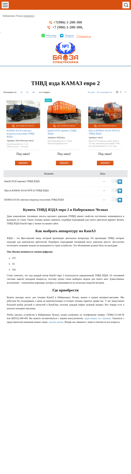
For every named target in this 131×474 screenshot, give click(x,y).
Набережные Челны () (18, 16)
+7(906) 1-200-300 (67, 22)
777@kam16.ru (83, 36)
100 (33, 92)
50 (27, 92)
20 (21, 92)
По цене (91, 92)
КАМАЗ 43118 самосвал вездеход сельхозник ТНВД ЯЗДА (20, 133)
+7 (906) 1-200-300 (67, 27)
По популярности (104, 92)
